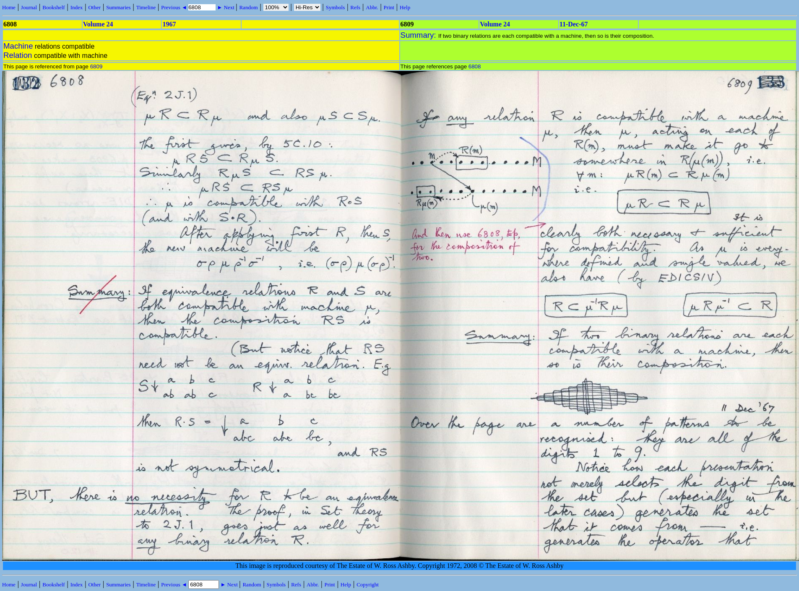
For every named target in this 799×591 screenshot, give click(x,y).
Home (9, 7)
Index (76, 7)
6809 (96, 66)
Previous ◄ (174, 7)
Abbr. (372, 7)
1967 (169, 24)
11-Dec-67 (574, 24)
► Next (226, 7)
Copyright (368, 584)
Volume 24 (98, 24)
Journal (29, 7)
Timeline (146, 7)
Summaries (118, 7)
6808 (474, 66)
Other (94, 7)
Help (405, 7)
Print (389, 7)
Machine (18, 46)
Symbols (335, 7)
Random (248, 7)
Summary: (419, 35)
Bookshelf (53, 7)
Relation (17, 55)
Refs (355, 7)
